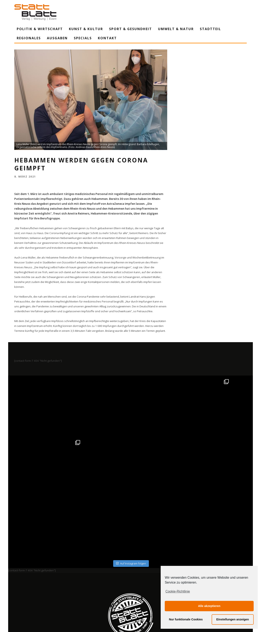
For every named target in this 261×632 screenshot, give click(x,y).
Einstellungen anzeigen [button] (232, 619)
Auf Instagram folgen (131, 502)
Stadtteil (210, 29)
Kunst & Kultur (86, 29)
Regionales (29, 38)
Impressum (87, 591)
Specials (83, 38)
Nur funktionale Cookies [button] (186, 619)
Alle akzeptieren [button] (209, 606)
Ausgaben (57, 38)
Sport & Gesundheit (130, 29)
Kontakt (107, 38)
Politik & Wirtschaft (40, 29)
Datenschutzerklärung (131, 591)
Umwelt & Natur (176, 29)
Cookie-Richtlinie (177, 591)
